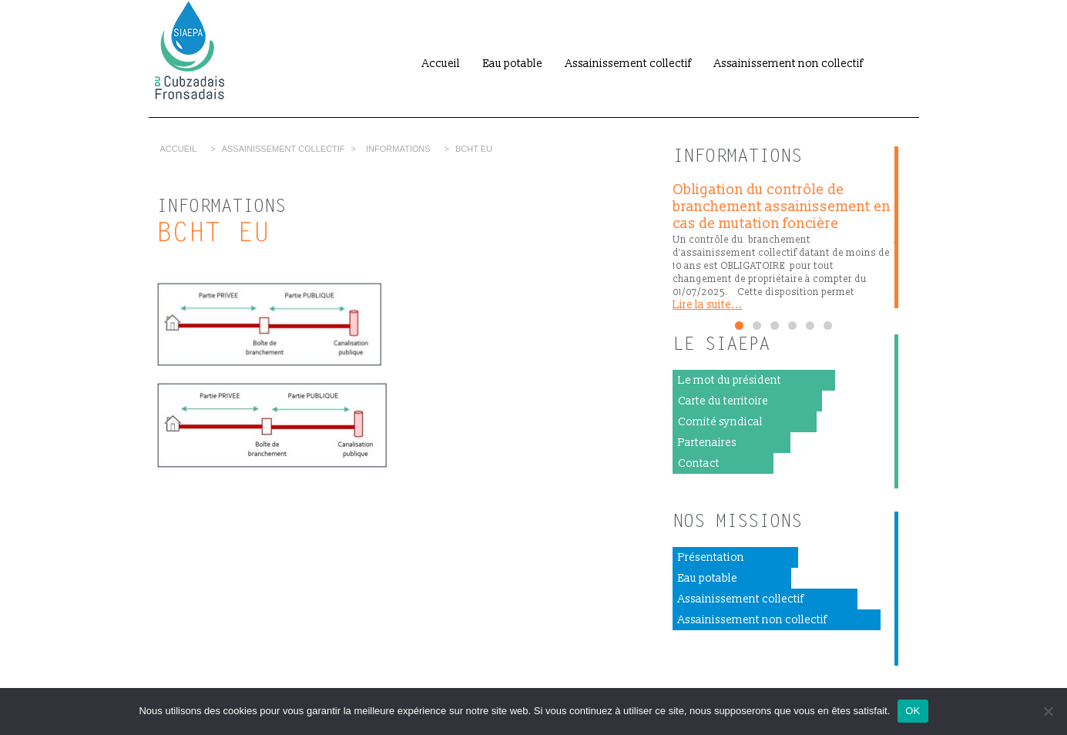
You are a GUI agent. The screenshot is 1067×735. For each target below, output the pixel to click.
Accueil (441, 63)
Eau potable (512, 63)
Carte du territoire (723, 401)
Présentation (711, 557)
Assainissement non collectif (788, 63)
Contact (699, 463)
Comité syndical (720, 421)
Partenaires (707, 442)
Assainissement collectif (628, 63)
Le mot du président (729, 380)
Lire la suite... (708, 304)
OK (912, 711)
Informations (398, 148)
